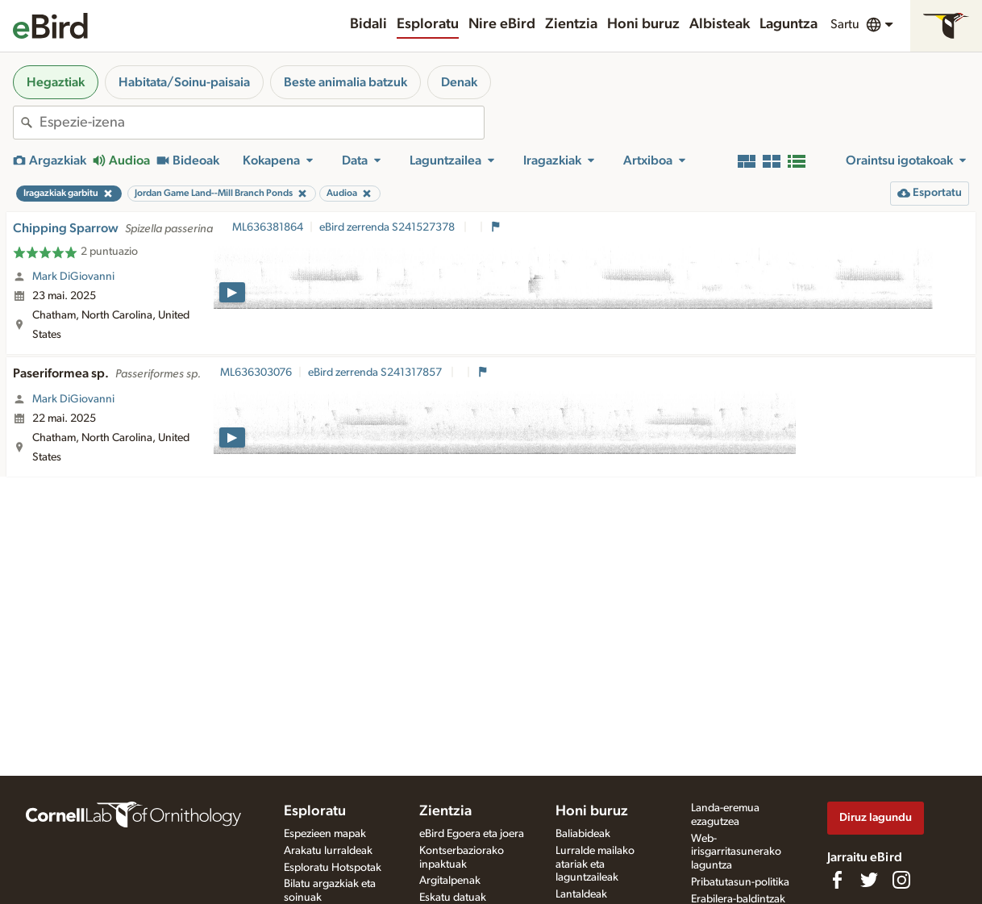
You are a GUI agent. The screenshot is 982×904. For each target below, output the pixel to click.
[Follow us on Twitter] (869, 879)
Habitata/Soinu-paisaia (184, 82)
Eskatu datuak (452, 897)
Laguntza (788, 24)
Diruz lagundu (875, 817)
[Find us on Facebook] (837, 879)
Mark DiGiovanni (73, 276)
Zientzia (571, 24)
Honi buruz (643, 24)
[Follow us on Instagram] (901, 879)
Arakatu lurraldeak (328, 850)
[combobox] (262, 122)
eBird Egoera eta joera (471, 833)
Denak (459, 82)
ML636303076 (256, 372)
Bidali (368, 24)
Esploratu (428, 24)
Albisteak (719, 24)
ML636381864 (267, 227)
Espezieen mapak (325, 833)
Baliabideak (582, 833)
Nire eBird (501, 24)
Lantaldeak (581, 894)
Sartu (844, 24)
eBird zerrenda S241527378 (388, 227)
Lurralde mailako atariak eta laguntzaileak (595, 864)
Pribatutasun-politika (740, 882)
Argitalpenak (450, 880)
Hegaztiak (56, 82)
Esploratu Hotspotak (332, 867)
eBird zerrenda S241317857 (376, 372)
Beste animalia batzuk (345, 82)
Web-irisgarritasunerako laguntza (736, 852)
